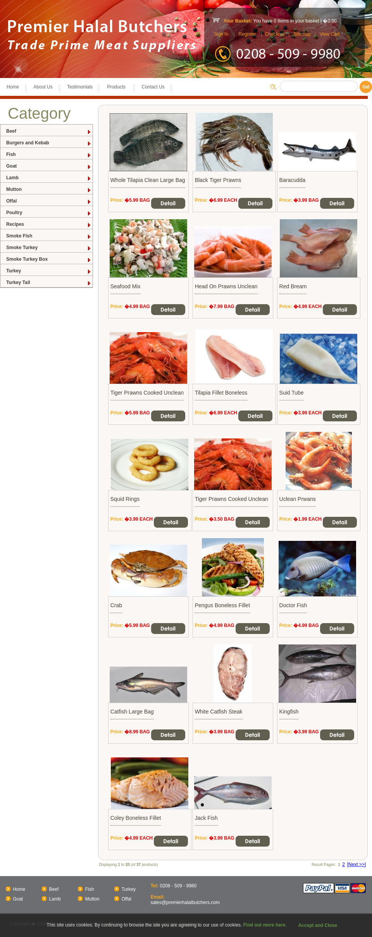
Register (247, 34)
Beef (48, 131)
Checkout (275, 34)
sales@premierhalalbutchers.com (185, 902)
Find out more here (264, 925)
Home (13, 87)
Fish (48, 155)
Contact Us (152, 87)
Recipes (48, 224)
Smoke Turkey (48, 248)
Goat (48, 166)
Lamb (48, 178)
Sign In (221, 34)
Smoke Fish (48, 236)
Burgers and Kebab (48, 143)
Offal (48, 201)
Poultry (48, 213)
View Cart (330, 34)
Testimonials (80, 87)
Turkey (48, 271)
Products (117, 87)
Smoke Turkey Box (48, 259)
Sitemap (301, 34)
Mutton (48, 189)
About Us (42, 87)
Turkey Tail (48, 283)
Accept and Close (317, 925)
